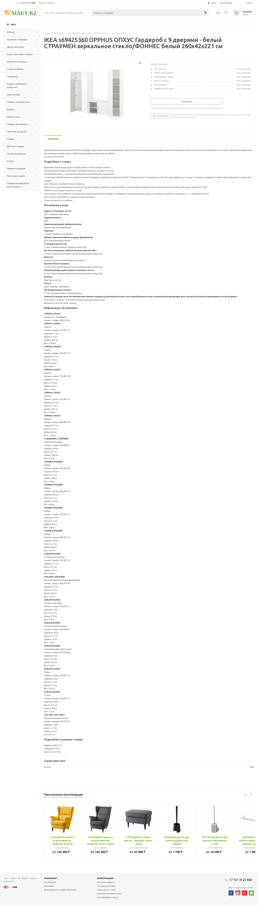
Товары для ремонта (17, 124)
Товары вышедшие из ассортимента (18, 185)
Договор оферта (106, 882)
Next (251, 794)
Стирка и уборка (15, 69)
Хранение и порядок (17, 39)
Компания (50, 878)
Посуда (10, 139)
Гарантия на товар (106, 890)
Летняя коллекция (16, 154)
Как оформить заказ (107, 897)
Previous (245, 794)
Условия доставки (106, 886)
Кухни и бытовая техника (19, 54)
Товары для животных (18, 102)
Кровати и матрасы (17, 61)
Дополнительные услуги (109, 893)
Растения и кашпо (16, 176)
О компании (50, 882)
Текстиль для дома (16, 131)
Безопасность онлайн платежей (60, 890)
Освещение (12, 76)
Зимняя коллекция (16, 168)
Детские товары (15, 146)
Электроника (13, 94)
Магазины (49, 886)
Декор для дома (15, 47)
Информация (105, 878)
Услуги (10, 161)
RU (251, 3)
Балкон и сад (13, 117)
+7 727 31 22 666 (27, 3)
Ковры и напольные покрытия (17, 85)
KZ (247, 3)
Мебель (11, 32)
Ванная (10, 109)
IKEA (13, 24)
